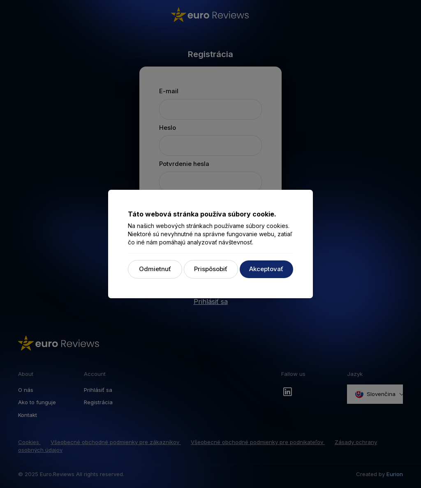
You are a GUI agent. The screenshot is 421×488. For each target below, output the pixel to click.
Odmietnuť (155, 269)
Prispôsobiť (210, 269)
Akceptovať (266, 269)
